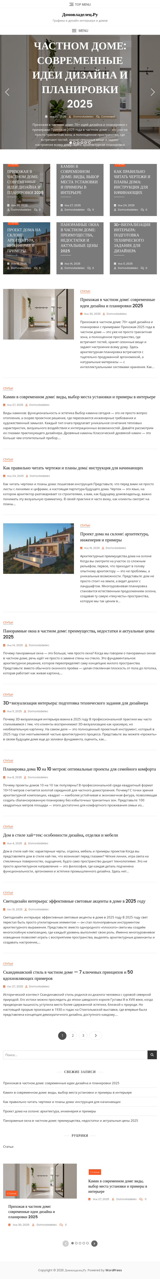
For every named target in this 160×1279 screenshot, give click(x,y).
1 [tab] (71, 142)
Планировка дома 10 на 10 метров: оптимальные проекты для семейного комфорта (79, 769)
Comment (108, 117)
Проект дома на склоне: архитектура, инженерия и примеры (24, 240)
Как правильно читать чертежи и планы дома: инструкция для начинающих (132, 182)
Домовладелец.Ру (80, 14)
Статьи (13, 164)
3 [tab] (78, 142)
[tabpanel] (80, 92)
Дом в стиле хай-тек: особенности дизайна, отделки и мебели (60, 835)
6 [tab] (89, 142)
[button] (80, 31)
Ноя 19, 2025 (19, 264)
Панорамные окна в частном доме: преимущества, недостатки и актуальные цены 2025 (80, 238)
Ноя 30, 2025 (57, 117)
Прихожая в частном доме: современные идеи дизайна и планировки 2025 (80, 67)
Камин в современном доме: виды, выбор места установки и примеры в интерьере (80, 179)
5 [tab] (86, 142)
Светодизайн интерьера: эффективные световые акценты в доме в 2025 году (74, 901)
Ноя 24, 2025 (126, 205)
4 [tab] (82, 142)
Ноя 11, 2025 (125, 264)
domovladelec (83, 117)
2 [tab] (74, 142)
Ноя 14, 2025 (72, 264)
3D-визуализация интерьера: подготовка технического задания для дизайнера (132, 238)
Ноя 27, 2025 (72, 205)
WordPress (113, 1270)
